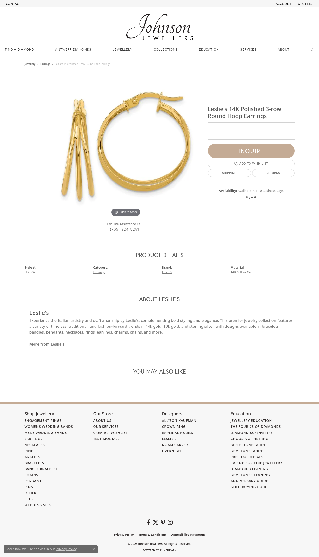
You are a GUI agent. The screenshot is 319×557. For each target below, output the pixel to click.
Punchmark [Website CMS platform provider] (168, 550)
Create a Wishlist (110, 432)
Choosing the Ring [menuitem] (250, 438)
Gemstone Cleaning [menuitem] (250, 475)
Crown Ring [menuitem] (174, 426)
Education (209, 49)
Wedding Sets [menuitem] (38, 505)
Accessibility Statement (188, 535)
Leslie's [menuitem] (169, 438)
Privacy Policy (124, 535)
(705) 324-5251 (124, 229)
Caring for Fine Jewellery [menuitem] (257, 462)
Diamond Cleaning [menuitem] (249, 468)
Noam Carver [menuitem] (175, 444)
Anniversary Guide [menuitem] (249, 481)
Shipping (229, 173)
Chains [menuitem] (31, 475)
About (283, 49)
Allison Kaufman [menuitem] (179, 420)
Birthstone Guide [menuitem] (248, 444)
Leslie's (167, 272)
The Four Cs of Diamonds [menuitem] (256, 426)
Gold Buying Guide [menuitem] (250, 487)
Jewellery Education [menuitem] (251, 420)
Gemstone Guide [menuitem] (247, 450)
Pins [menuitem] (29, 487)
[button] (283, 3)
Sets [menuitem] (29, 499)
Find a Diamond (19, 49)
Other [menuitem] (31, 493)
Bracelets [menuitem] (34, 462)
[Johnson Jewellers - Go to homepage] (159, 27)
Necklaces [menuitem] (35, 444)
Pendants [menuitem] (34, 481)
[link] (13, 3)
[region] (126, 145)
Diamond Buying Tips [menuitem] (252, 432)
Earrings (45, 64)
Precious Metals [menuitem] (247, 456)
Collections (166, 49)
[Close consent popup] (93, 549)
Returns (273, 173)
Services (248, 49)
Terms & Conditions (152, 535)
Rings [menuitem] (30, 450)
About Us (102, 420)
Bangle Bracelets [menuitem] (42, 468)
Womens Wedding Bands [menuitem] (49, 426)
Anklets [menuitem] (32, 456)
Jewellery (122, 49)
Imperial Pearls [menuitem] (177, 432)
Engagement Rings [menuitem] (43, 420)
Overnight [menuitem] (172, 450)
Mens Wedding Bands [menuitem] (46, 432)
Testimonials (106, 438)
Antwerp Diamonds (73, 49)
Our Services (106, 426)
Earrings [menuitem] (34, 438)
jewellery (30, 64)
